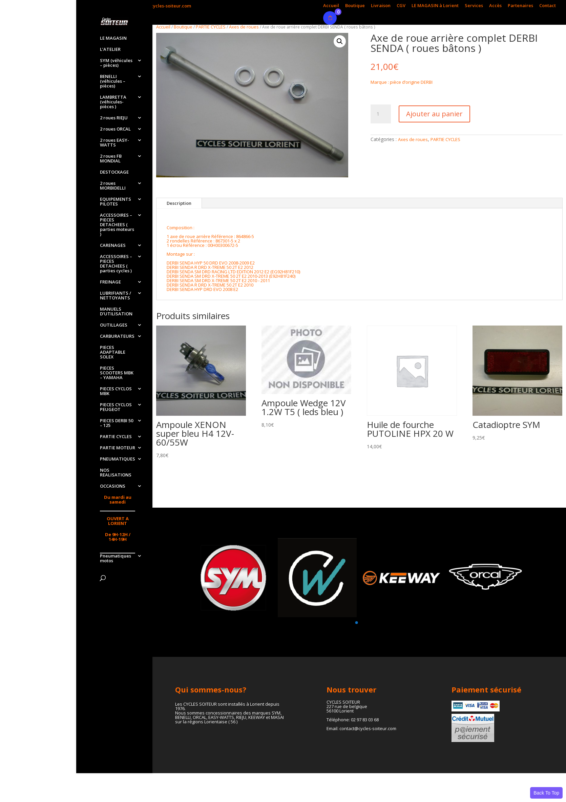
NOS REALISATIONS (115, 473)
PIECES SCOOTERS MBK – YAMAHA (116, 373)
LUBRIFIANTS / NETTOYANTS (115, 296)
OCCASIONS (112, 486)
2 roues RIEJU (114, 118)
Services (474, 5)
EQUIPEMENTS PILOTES (115, 202)
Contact (547, 5)
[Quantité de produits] (381, 113)
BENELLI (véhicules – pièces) (112, 81)
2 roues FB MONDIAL (111, 159)
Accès (495, 5)
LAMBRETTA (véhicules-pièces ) (113, 102)
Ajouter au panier (434, 113)
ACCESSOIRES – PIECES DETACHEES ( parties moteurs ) (117, 225)
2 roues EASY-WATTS (114, 143)
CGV (401, 5)
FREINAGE (110, 282)
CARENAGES (113, 245)
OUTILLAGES (113, 325)
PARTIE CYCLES (116, 436)
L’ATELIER (110, 49)
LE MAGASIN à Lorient (435, 5)
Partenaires (520, 5)
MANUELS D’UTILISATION (116, 312)
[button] (340, 41)
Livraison (381, 5)
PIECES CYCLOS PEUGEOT (116, 407)
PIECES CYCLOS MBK (116, 391)
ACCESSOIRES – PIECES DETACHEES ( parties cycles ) (116, 264)
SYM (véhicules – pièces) (116, 63)
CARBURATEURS (117, 336)
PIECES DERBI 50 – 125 (116, 423)
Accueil (331, 5)
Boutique (355, 5)
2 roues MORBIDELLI (113, 186)
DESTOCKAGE (114, 172)
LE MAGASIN (113, 38)
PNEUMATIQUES (117, 459)
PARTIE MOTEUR (117, 448)
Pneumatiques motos (115, 558)
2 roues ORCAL (115, 129)
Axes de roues (244, 27)
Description (179, 203)
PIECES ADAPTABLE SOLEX (112, 352)
